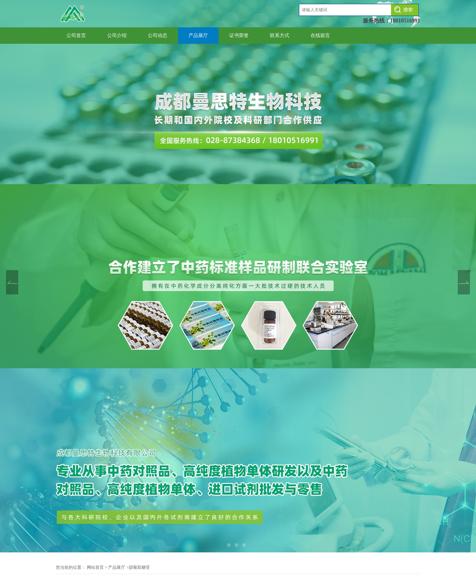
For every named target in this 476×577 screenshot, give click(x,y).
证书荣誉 (239, 35)
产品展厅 (198, 35)
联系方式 (279, 35)
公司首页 (76, 35)
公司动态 (157, 35)
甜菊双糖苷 (139, 567)
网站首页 (95, 567)
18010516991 (405, 21)
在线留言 (320, 35)
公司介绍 (117, 35)
